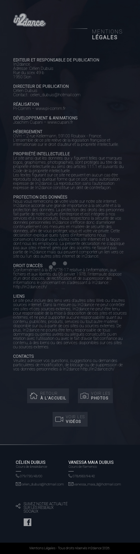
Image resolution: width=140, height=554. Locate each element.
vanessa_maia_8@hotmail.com (94, 484)
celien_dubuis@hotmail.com (40, 484)
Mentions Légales (42, 548)
